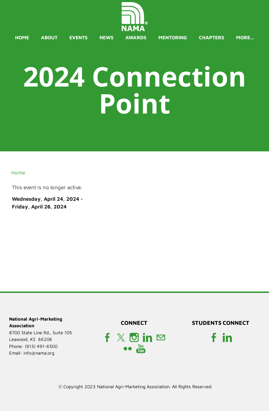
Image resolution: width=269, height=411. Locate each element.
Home (22, 37)
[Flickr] (127, 349)
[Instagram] (134, 338)
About (49, 37)
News (106, 37)
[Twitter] (120, 338)
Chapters (211, 37)
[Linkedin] (147, 338)
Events (78, 37)
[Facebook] (107, 338)
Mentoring (172, 37)
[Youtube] (140, 349)
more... (245, 37)
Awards (135, 37)
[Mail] (160, 338)
